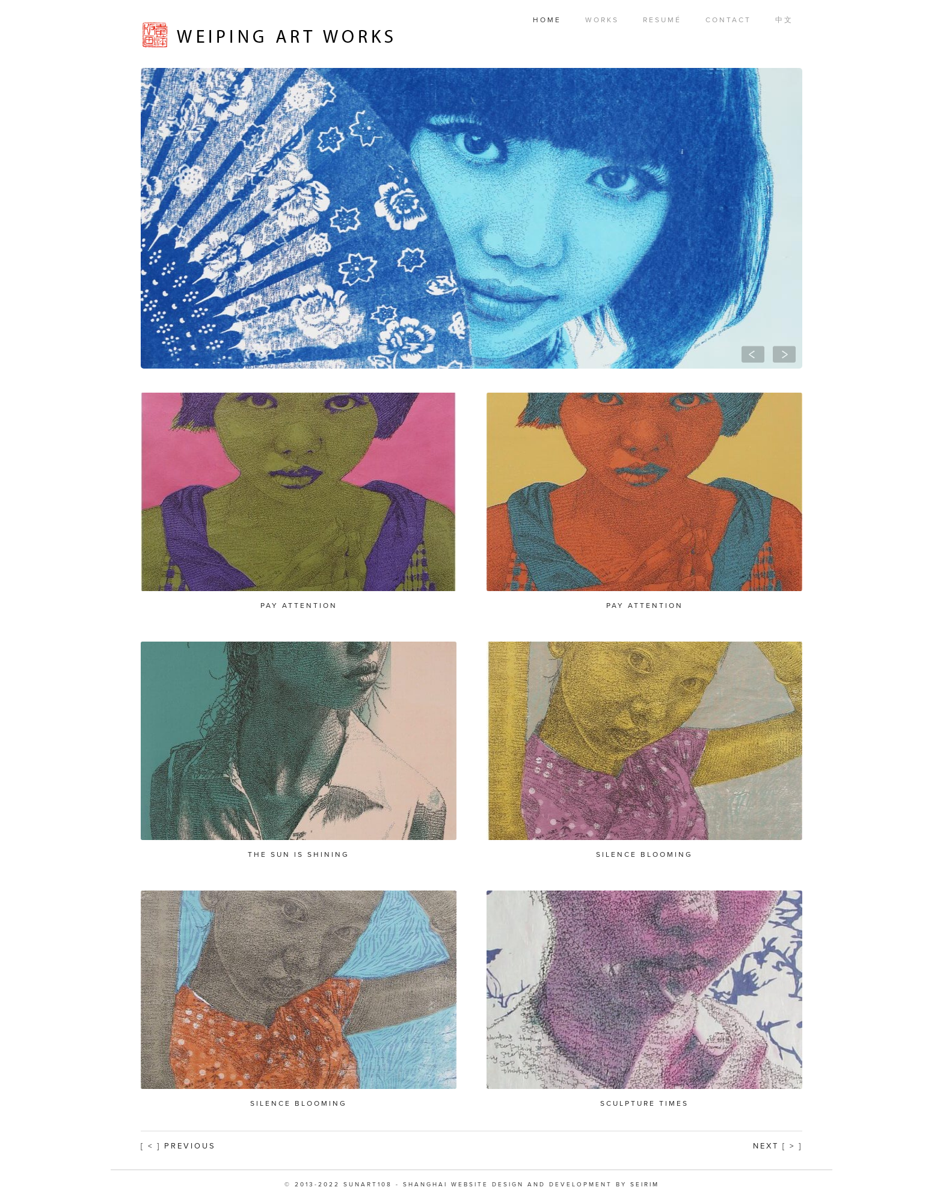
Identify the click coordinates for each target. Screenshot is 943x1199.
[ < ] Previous (178, 1146)
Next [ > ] (777, 1146)
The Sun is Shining (298, 854)
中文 (784, 20)
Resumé (662, 20)
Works (602, 20)
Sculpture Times (644, 1103)
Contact (728, 20)
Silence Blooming (644, 854)
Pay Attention (298, 605)
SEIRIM (644, 1184)
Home (547, 20)
